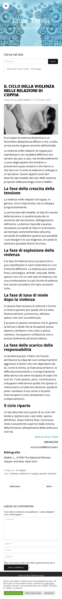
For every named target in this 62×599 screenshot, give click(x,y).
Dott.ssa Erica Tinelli (46, 437)
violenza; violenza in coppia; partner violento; (33, 473)
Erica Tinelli (31, 20)
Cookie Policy (48, 583)
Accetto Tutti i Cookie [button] (13, 593)
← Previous (13, 486)
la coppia (21, 470)
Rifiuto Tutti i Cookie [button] (33, 593)
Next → (50, 486)
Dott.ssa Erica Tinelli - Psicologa (24, 68)
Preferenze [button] (49, 593)
